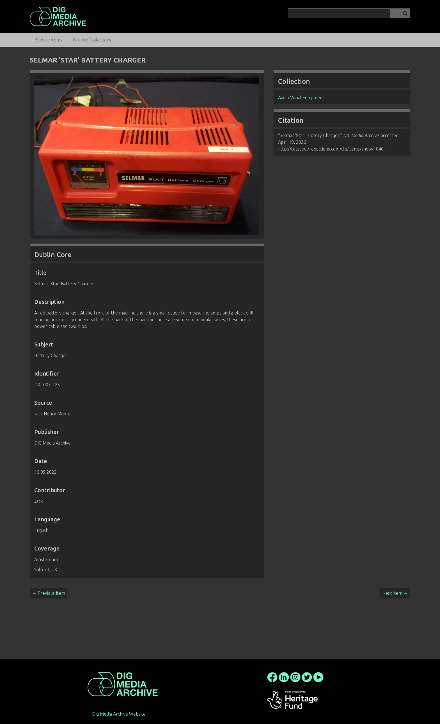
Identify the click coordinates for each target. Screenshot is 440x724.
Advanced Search (395, 13)
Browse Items (48, 39)
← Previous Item (48, 593)
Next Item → (395, 593)
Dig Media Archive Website (119, 713)
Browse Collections (92, 39)
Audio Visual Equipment (301, 97)
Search (405, 13)
